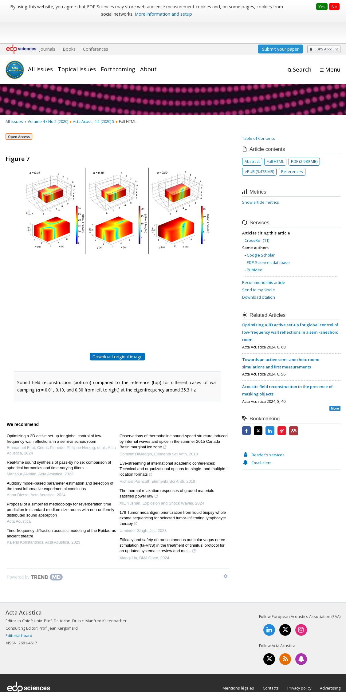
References (292, 149)
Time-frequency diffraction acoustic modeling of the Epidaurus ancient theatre (61, 511)
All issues (40, 47)
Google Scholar (261, 233)
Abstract (252, 139)
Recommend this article (263, 260)
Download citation (258, 275)
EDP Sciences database (268, 240)
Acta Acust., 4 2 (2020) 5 (93, 99)
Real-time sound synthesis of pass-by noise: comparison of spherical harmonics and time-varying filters (59, 443)
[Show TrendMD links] (225, 554)
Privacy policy (299, 666)
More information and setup (163, 14)
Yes (321, 7)
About (148, 47)
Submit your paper (280, 27)
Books (69, 27)
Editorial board (19, 613)
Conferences (95, 27)
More (335, 386)
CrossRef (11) (257, 218)
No (334, 7)
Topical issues (77, 47)
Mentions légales (238, 666)
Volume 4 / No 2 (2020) (48, 99)
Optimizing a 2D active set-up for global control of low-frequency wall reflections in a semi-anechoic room (54, 416)
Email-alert (256, 440)
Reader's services (263, 432)
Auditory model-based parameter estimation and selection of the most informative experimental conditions (60, 464)
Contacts (271, 666)
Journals (47, 27)
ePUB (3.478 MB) (259, 149)
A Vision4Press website (322, 684)
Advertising (330, 666)
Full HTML (275, 139)
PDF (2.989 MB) (304, 139)
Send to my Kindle (258, 267)
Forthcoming (118, 47)
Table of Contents (258, 116)
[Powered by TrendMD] (35, 555)
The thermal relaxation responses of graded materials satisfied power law (167, 472)
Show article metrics (260, 180)
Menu (332, 47)
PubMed (254, 247)
